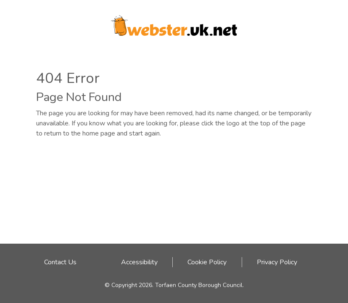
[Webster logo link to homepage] (174, 22)
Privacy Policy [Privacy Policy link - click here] (277, 262)
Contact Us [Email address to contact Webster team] (60, 262)
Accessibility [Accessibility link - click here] (139, 262)
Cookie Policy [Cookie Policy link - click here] (207, 262)
